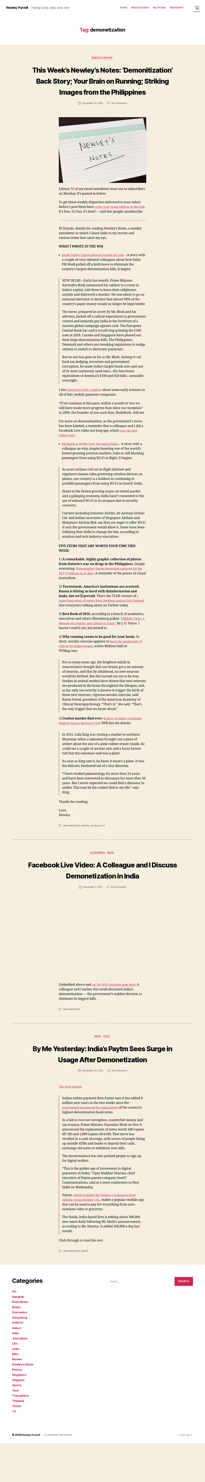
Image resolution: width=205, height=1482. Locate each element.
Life (15, 1382)
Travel (17, 1445)
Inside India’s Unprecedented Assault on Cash (96, 271)
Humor (17, 1366)
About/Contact (140, 7)
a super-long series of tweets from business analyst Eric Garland (99, 617)
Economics (97, 869)
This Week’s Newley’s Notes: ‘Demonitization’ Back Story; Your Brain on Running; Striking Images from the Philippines (102, 86)
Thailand (18, 1439)
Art (14, 1330)
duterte (86, 841)
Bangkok (18, 1335)
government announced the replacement (93, 1147)
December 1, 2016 (92, 914)
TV (14, 1450)
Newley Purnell (18, 7)
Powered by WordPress (59, 1473)
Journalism (20, 1377)
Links (16, 1387)
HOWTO (18, 1361)
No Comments (120, 114)
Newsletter (176, 7)
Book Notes (20, 1340)
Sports (17, 1424)
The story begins (71, 1126)
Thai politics (21, 1434)
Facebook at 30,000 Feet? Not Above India (93, 460)
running (95, 841)
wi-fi (103, 841)
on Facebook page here (115, 1012)
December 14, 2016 (92, 114)
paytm (85, 1289)
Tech (107, 1064)
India (111, 869)
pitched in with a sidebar (86, 406)
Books (17, 1346)
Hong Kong (20, 1356)
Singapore (20, 1413)
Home (123, 7)
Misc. (16, 1392)
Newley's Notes (102, 58)
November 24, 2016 (92, 1109)
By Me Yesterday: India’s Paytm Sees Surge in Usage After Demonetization (102, 1086)
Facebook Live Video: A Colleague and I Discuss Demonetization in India (102, 892)
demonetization (71, 841)
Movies (17, 1398)
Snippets (18, 1419)
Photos (17, 1408)
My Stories (159, 7)
